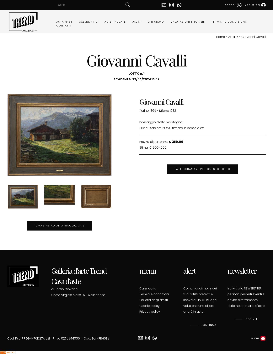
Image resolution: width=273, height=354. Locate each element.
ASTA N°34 (64, 22)
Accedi (233, 5)
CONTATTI (63, 25)
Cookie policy (149, 306)
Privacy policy (149, 311)
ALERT (136, 22)
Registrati (255, 5)
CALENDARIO (88, 22)
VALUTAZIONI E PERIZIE (188, 22)
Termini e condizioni (154, 294)
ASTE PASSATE (115, 22)
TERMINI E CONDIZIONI (228, 22)
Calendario (147, 288)
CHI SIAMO (156, 22)
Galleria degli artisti (153, 300)
